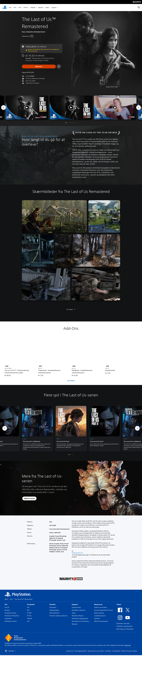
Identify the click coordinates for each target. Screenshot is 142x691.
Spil (10, 7)
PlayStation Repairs (78, 616)
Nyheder (40, 7)
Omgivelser (52, 607)
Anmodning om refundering (80, 621)
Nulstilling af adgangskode (80, 618)
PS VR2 (29, 613)
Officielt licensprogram (101, 621)
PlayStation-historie (11, 621)
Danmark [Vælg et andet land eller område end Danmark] (11, 651)
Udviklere (97, 618)
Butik (47, 7)
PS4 (20, 7)
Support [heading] (75, 604)
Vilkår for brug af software (129, 651)
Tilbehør (33, 7)
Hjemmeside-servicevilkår (96, 651)
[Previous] (3, 107)
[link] (71, 428)
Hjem (6, 599)
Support (54, 7)
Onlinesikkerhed (54, 613)
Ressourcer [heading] (98, 604)
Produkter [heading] (31, 604)
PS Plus (26, 7)
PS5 (15, 7)
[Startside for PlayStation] (5, 8)
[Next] (138, 107)
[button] (71, 107)
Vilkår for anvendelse (100, 607)
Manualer (75, 624)
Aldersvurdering (99, 613)
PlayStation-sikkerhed (78, 610)
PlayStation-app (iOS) (123, 623)
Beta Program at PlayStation (125, 629)
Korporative (8, 618)
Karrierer (7, 610)
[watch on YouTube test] (87, 116)
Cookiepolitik (116, 651)
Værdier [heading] (52, 604)
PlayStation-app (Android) (124, 626)
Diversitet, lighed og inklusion (58, 616)
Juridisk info (69, 651)
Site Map (108, 651)
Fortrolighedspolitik (80, 651)
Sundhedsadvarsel (100, 616)
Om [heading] (6, 604)
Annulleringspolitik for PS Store (103, 610)
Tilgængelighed (54, 610)
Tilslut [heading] (118, 604)
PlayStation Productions (12, 616)
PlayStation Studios (10, 613)
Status (74, 613)
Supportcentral (76, 607)
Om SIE (7, 607)
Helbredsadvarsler (77, 553)
